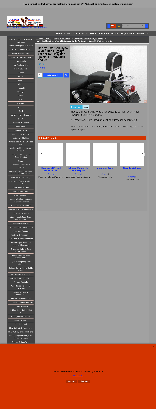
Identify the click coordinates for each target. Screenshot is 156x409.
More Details (78, 375)
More (86, 107)
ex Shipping (41, 67)
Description (76, 107)
